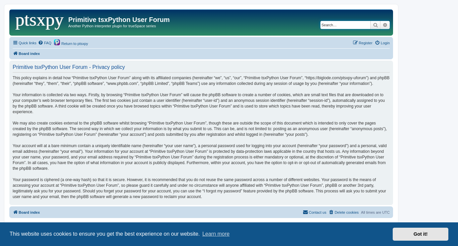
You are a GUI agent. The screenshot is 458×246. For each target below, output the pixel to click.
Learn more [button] (215, 234)
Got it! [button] (421, 234)
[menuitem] (44, 43)
